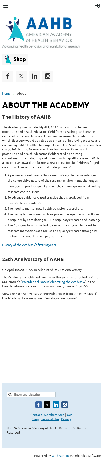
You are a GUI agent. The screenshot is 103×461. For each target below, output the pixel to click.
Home (6, 93)
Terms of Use (50, 419)
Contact (36, 415)
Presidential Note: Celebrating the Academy (53, 282)
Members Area (54, 415)
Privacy (66, 419)
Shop (35, 419)
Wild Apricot (60, 455)
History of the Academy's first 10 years (29, 245)
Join (70, 415)
